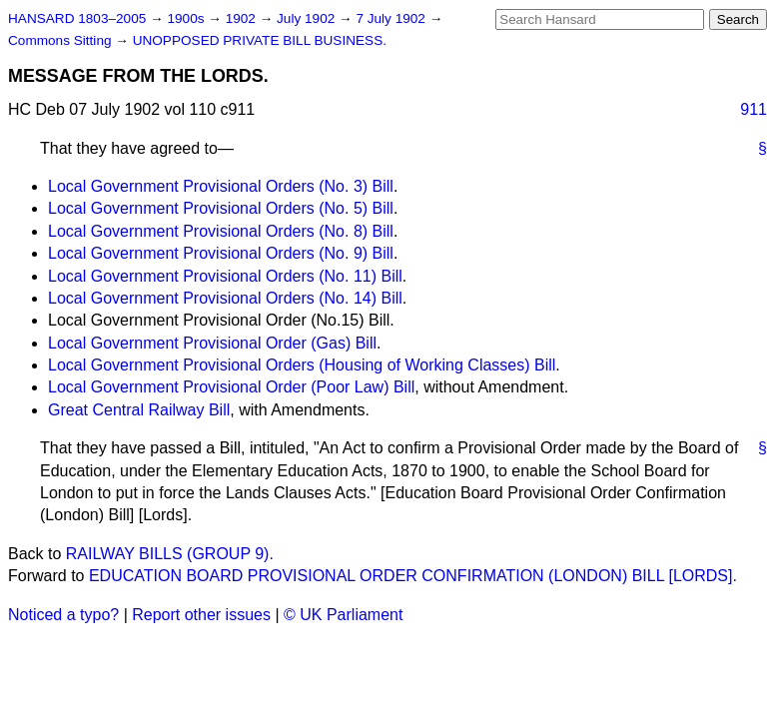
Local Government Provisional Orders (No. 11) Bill (225, 276)
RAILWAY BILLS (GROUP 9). (170, 553)
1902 (243, 18)
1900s (187, 18)
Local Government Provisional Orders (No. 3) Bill (220, 186)
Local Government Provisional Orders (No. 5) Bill (220, 208)
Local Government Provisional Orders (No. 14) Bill (225, 298)
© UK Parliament (343, 614)
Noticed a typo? (63, 614)
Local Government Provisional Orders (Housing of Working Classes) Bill (301, 365)
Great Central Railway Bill (139, 409)
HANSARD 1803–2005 (77, 18)
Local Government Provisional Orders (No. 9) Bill (220, 253)
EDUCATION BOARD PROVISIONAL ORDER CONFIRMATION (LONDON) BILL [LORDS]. (413, 575)
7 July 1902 (392, 18)
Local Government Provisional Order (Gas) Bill (212, 343)
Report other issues (201, 614)
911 (753, 109)
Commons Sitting (61, 40)
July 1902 (308, 18)
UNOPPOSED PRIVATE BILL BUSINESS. (259, 40)
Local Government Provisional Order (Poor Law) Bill (231, 386)
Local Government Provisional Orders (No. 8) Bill (220, 231)
